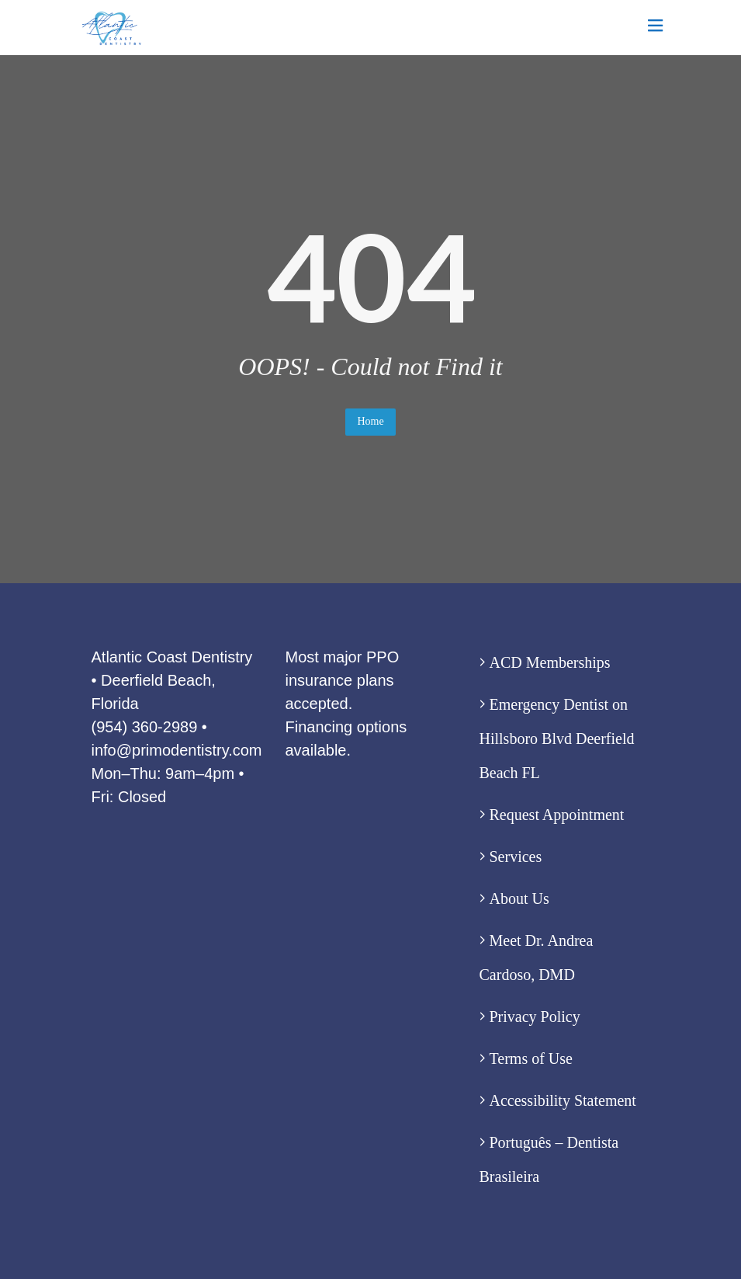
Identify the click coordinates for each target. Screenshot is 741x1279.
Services (516, 856)
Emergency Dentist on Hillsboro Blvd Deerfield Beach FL (557, 738)
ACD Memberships (550, 662)
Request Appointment (557, 814)
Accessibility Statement (563, 1100)
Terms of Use (531, 1058)
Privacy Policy (535, 1016)
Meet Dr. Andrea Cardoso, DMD (537, 957)
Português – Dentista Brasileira (549, 1159)
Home (370, 421)
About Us (519, 898)
